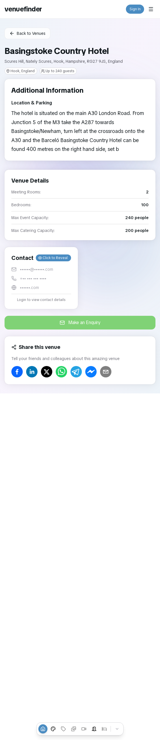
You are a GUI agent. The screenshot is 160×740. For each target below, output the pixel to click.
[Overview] (42, 728)
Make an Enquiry (80, 322)
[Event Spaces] (94, 728)
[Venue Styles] (53, 728)
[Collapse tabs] (117, 728)
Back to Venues (27, 33)
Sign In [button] (135, 9)
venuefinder (23, 9)
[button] (41, 278)
